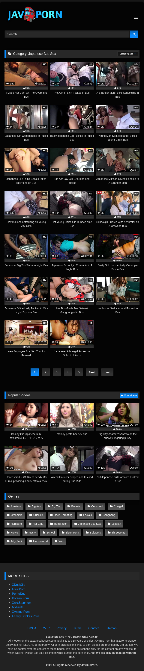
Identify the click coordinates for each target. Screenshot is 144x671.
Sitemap (111, 624)
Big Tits (55, 505)
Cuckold (37, 514)
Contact (93, 624)
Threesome (81, 529)
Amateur (16, 505)
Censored (95, 505)
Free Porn (18, 585)
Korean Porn (20, 594)
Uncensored (127, 529)
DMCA (32, 624)
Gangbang (107, 514)
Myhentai (18, 603)
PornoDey (18, 589)
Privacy (61, 624)
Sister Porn (36, 529)
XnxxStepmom (22, 598)
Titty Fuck (104, 529)
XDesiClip (18, 580)
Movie (111, 521)
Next (92, 372)
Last (107, 372)
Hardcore (129, 514)
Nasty (128, 521)
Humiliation (38, 521)
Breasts (74, 505)
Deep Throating (62, 514)
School (15, 529)
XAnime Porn (21, 607)
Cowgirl (115, 505)
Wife (13, 537)
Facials (86, 514)
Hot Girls (16, 521)
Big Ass (35, 505)
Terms (77, 624)
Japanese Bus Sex (66, 521)
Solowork (58, 529)
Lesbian (93, 521)
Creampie (16, 514)
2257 (46, 624)
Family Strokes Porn (25, 612)
